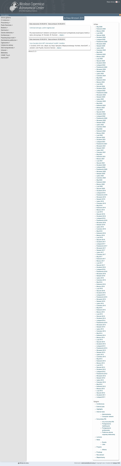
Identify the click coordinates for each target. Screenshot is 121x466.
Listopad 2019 (101, 193)
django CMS (116, 463)
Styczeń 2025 (101, 61)
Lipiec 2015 (100, 303)
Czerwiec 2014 (101, 331)
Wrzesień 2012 (101, 376)
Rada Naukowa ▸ (7, 25)
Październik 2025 (102, 41)
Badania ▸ (4, 27)
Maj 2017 (99, 256)
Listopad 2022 (101, 116)
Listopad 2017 (101, 244)
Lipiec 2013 (100, 354)
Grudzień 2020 (101, 165)
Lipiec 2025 (100, 48)
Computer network (108, 416)
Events (104, 442)
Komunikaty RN (101, 419)
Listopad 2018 (101, 218)
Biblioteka (4, 53)
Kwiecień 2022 (101, 131)
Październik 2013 (102, 348)
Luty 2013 (100, 365)
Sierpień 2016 (101, 276)
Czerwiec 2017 (101, 254)
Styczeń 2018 (101, 239)
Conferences (100, 404)
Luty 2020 (100, 186)
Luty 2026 (100, 33)
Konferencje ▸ (6, 35)
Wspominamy (101, 457)
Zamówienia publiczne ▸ (9, 40)
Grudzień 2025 (101, 37)
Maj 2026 (99, 27)
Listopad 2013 (101, 346)
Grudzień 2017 (101, 241)
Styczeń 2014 (101, 342)
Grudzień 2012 (101, 369)
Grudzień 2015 (101, 293)
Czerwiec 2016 (101, 280)
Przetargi (99, 452)
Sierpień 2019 (101, 199)
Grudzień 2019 (101, 190)
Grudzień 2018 (101, 216)
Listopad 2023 (101, 90)
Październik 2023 (102, 92)
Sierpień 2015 (101, 301)
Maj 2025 (99, 52)
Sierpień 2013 (101, 352)
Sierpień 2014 (101, 327)
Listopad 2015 (101, 295)
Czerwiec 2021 (101, 152)
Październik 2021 (102, 144)
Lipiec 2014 (100, 329)
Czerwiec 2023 (101, 101)
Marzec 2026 (101, 31)
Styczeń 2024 (101, 86)
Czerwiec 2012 (101, 382)
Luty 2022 (100, 135)
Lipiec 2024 (100, 73)
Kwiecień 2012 (101, 386)
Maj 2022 (99, 129)
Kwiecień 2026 (101, 29)
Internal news (101, 412)
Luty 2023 (100, 109)
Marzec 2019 (101, 210)
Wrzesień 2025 (101, 44)
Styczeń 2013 (101, 367)
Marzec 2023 (101, 107)
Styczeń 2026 (101, 35)
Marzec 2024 (101, 82)
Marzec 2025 (101, 56)
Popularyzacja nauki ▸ (8, 38)
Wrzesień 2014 (101, 325)
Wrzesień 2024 (101, 69)
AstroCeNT (5, 58)
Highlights (100, 409)
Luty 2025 (100, 58)
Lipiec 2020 (100, 176)
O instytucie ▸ (5, 20)
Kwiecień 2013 (101, 361)
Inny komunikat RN (108, 421)
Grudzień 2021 (101, 139)
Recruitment (100, 455)
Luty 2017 (100, 263)
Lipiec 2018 (100, 227)
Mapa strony (110, 2)
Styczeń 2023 (101, 112)
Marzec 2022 (101, 133)
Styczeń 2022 (101, 137)
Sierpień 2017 (101, 250)
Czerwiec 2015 (101, 305)
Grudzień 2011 (101, 395)
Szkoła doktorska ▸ (7, 32)
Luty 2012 (100, 390)
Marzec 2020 (101, 184)
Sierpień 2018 (101, 224)
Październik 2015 (102, 297)
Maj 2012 (99, 384)
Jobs (103, 444)
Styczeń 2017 (101, 265)
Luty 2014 (100, 339)
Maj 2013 (99, 359)
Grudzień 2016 (101, 267)
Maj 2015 (99, 307)
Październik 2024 (102, 67)
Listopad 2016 (101, 269)
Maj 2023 (99, 103)
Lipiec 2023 (100, 99)
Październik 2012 (102, 373)
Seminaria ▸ (5, 30)
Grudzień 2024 (101, 63)
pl (116, 2)
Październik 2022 (102, 118)
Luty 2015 (100, 314)
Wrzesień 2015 (101, 299)
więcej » (62, 35)
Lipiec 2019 (100, 201)
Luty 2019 (100, 212)
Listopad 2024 (101, 65)
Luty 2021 (100, 161)
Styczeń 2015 (101, 316)
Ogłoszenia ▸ (5, 43)
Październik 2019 (102, 195)
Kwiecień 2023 (101, 105)
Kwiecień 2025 (101, 54)
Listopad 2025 (101, 39)
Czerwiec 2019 (101, 203)
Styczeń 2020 (101, 188)
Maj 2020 (99, 180)
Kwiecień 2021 (101, 156)
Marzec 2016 (101, 286)
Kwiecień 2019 (101, 207)
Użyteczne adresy (7, 45)
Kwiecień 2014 (101, 335)
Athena (104, 449)
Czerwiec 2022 (101, 127)
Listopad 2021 (101, 141)
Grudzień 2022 (101, 114)
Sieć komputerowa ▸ (8, 48)
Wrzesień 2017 (101, 248)
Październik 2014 (102, 322)
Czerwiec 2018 (101, 229)
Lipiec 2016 (100, 278)
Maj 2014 (99, 333)
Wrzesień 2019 (101, 197)
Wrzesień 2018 (101, 222)
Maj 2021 (99, 154)
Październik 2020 (102, 169)
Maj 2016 (99, 282)
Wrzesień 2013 (101, 350)
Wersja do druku (23, 463)
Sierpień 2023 (101, 97)
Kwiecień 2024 (101, 80)
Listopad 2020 (101, 167)
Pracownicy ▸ (5, 22)
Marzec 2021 (101, 158)
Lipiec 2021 (100, 150)
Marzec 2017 (101, 261)
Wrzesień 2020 (101, 171)
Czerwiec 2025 (101, 50)
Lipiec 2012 (100, 380)
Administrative (106, 414)
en (119, 2)
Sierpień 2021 (101, 148)
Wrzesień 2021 (101, 146)
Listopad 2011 (101, 397)
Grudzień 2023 (101, 88)
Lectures (99, 437)
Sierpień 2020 (101, 173)
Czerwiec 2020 (101, 178)
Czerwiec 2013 (101, 356)
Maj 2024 (99, 78)
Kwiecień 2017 (101, 258)
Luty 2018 (100, 237)
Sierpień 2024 (101, 71)
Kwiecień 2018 (101, 233)
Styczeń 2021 (101, 163)
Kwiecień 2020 (101, 182)
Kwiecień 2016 (101, 284)
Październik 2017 (102, 246)
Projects (99, 447)
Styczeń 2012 (101, 393)
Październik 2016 (102, 271)
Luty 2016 (100, 288)
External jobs (100, 406)
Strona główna (6, 17)
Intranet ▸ (4, 50)
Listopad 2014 (101, 320)
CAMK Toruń (5, 55)
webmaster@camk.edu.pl (88, 463)
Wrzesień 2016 (101, 273)
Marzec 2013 (101, 363)
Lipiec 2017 (100, 252)
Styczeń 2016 (101, 290)
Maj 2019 (99, 205)
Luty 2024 (100, 84)
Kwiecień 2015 (101, 310)
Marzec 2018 (101, 235)
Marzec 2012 (101, 388)
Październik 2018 (102, 220)
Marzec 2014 (101, 337)
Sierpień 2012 (101, 378)
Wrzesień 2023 (101, 95)
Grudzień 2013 (101, 344)
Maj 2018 (99, 231)
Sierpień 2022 (101, 122)
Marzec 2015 (101, 312)
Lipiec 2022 (100, 124)
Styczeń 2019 (101, 214)
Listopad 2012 (101, 371)
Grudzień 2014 (101, 318)
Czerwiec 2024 (101, 75)
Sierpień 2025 (101, 46)
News (98, 439)
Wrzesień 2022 (101, 120)
